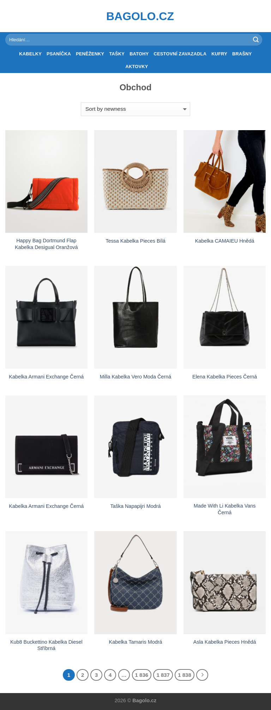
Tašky (117, 53)
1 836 (141, 675)
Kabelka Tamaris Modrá (135, 642)
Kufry (219, 53)
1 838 (184, 675)
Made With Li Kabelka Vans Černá (225, 509)
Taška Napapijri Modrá (135, 506)
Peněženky (90, 53)
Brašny (242, 53)
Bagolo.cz (135, 16)
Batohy (139, 53)
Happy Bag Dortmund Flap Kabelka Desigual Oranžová (46, 244)
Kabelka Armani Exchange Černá (46, 377)
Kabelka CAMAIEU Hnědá (224, 241)
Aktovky (136, 66)
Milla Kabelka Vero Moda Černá (135, 377)
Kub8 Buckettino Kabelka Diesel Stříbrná (46, 645)
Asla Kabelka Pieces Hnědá (224, 642)
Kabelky (30, 53)
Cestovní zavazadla (180, 53)
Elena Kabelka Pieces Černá (224, 377)
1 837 (162, 675)
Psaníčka (59, 53)
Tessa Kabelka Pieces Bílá (135, 241)
